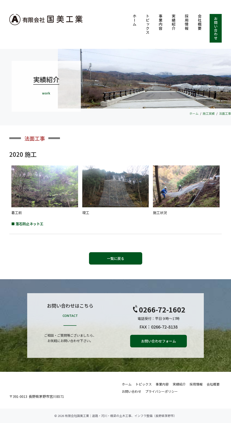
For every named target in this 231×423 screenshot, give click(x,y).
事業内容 (160, 22)
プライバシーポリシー (161, 391)
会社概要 (199, 22)
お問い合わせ (215, 28)
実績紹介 (173, 22)
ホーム (134, 20)
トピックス (147, 24)
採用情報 (186, 22)
